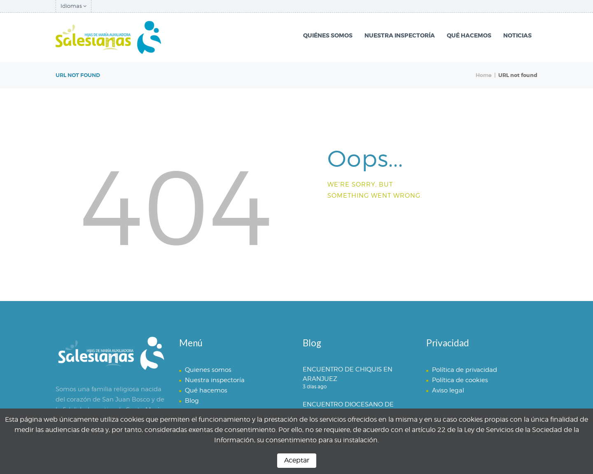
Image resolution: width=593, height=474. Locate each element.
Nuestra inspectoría (215, 380)
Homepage (360, 218)
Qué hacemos (206, 390)
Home (484, 75)
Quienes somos (208, 370)
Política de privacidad (464, 370)
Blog (192, 400)
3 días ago (315, 386)
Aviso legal (448, 390)
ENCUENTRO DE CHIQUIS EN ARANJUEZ (347, 374)
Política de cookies (460, 380)
